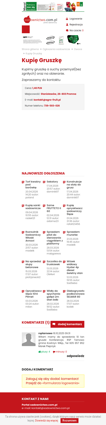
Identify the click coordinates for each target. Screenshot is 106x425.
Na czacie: (77, 30)
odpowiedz (75, 356)
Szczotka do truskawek (54, 263)
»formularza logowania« (60, 383)
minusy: (61, 351)
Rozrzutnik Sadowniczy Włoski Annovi (33, 236)
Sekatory (52, 181)
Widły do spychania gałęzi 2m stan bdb (53, 295)
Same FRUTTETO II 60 (54, 208)
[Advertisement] (53, 140)
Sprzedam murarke (73, 233)
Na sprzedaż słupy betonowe (33, 264)
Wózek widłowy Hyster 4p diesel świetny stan (75, 267)
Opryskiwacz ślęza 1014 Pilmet (34, 293)
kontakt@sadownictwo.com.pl (51, 408)
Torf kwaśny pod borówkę (33, 184)
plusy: (45, 351)
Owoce (78, 49)
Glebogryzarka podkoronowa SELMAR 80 (75, 293)
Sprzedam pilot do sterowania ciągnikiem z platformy (55, 237)
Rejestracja (76, 24)
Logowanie (76, 18)
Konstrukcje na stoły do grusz (74, 184)
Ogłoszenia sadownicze (56, 49)
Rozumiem (69, 420)
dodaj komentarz (70, 324)
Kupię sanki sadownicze (33, 207)
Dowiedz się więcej (46, 420)
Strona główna (30, 49)
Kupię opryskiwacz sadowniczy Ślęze (75, 210)
